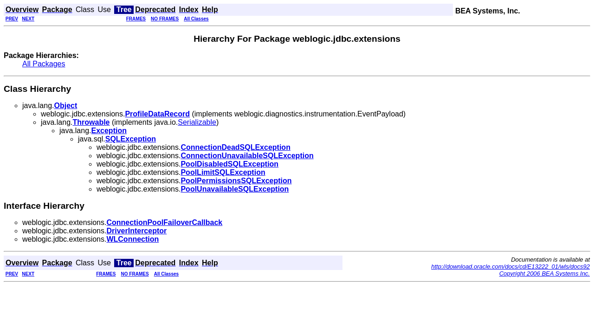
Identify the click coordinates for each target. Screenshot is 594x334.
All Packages (43, 64)
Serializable (197, 122)
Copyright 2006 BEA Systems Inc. (544, 273)
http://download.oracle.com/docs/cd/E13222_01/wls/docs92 (510, 266)
